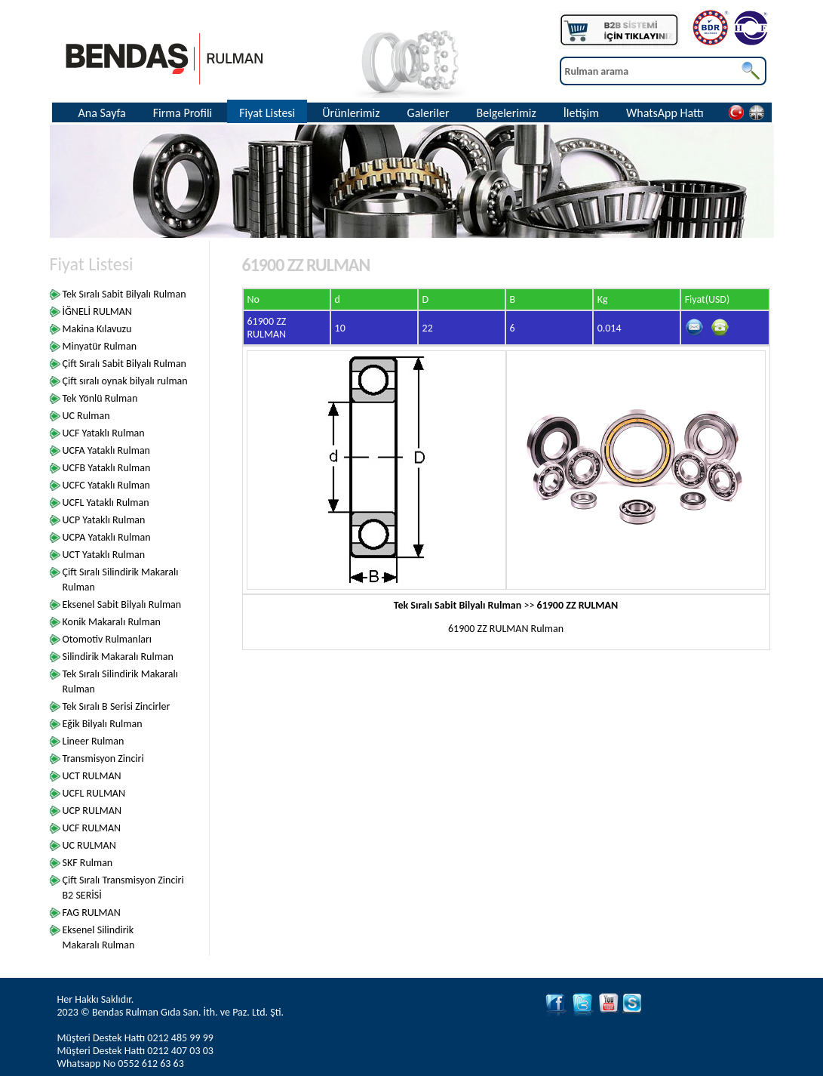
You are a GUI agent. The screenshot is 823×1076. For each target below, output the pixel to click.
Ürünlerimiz (350, 113)
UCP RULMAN (92, 810)
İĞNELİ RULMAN (97, 311)
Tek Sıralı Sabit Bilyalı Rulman (124, 294)
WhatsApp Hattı (665, 113)
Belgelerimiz (506, 113)
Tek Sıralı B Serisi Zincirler (116, 706)
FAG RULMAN (92, 912)
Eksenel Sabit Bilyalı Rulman (122, 604)
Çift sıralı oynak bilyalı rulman (125, 381)
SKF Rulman (88, 862)
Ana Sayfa (102, 113)
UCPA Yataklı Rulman (107, 537)
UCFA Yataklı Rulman (106, 450)
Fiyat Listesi (267, 113)
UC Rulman (86, 415)
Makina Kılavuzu (97, 328)
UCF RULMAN (92, 828)
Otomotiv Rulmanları (107, 639)
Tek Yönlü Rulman (100, 398)
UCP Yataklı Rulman (104, 519)
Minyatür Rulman (100, 346)
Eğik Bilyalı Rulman (103, 723)
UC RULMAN (89, 845)
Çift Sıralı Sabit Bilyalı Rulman (124, 363)
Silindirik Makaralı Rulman (118, 656)
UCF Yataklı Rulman (104, 433)
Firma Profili (183, 113)
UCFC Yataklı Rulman (106, 485)
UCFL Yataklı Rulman (106, 502)
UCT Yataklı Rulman (104, 554)
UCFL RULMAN (94, 793)
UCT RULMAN (92, 775)
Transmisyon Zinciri (103, 758)
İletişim (581, 113)
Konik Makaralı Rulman (112, 621)
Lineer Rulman (93, 741)
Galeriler (428, 113)
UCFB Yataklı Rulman (107, 467)
